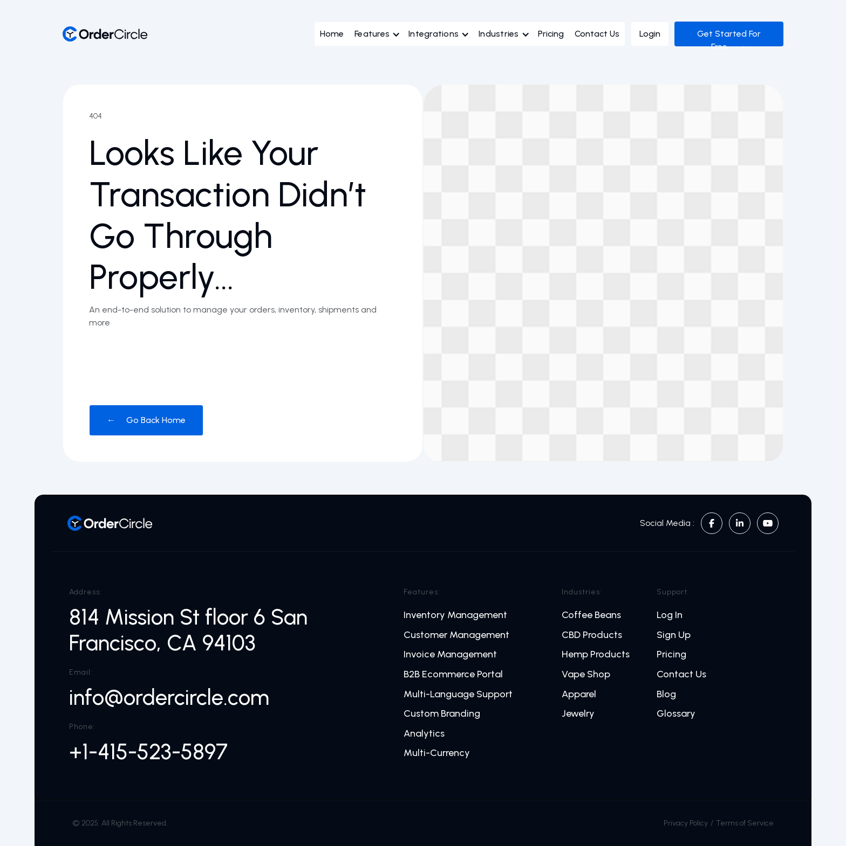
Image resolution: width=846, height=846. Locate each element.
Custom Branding (442, 713)
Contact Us (597, 34)
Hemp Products (596, 654)
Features (372, 34)
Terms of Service (745, 823)
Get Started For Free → (729, 40)
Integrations (433, 34)
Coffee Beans (591, 615)
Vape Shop (586, 674)
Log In (670, 615)
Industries (499, 34)
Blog (666, 694)
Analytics (424, 733)
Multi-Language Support (458, 694)
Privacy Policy (686, 823)
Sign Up (674, 635)
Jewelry (578, 713)
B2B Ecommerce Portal (453, 674)
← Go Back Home (146, 420)
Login (649, 34)
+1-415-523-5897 (148, 752)
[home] (105, 33)
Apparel (579, 694)
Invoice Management (450, 654)
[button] (380, 36)
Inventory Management (455, 615)
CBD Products (592, 635)
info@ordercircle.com (169, 697)
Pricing (551, 34)
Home (332, 34)
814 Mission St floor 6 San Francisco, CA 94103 (188, 630)
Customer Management (456, 635)
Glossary (676, 713)
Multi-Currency (437, 753)
